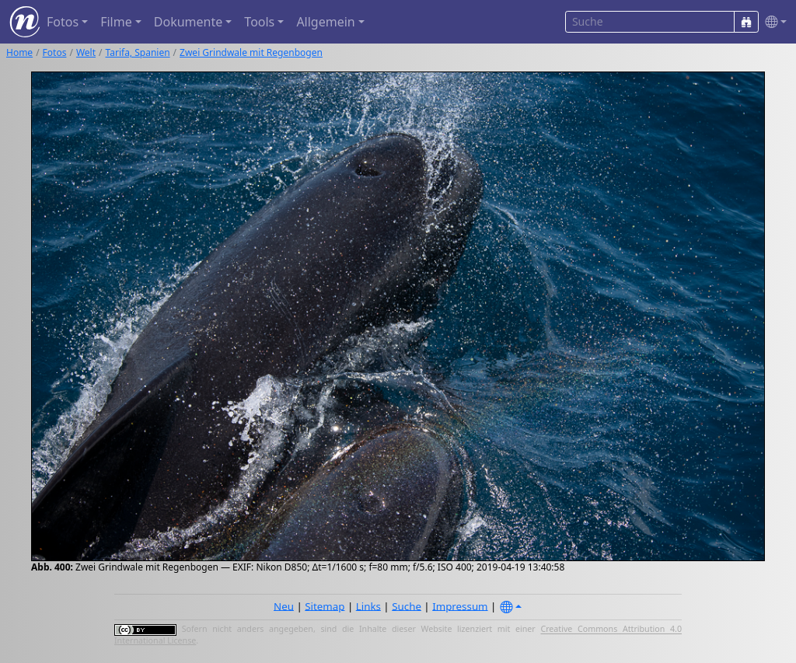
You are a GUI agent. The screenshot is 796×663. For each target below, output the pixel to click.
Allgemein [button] (325, 21)
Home (19, 52)
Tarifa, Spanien (138, 52)
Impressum (459, 605)
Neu (284, 605)
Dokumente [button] (188, 21)
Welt (86, 52)
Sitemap (324, 605)
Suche (406, 605)
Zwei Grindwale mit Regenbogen (251, 52)
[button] (773, 22)
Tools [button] (259, 21)
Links (368, 605)
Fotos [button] (63, 21)
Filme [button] (116, 21)
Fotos (55, 52)
